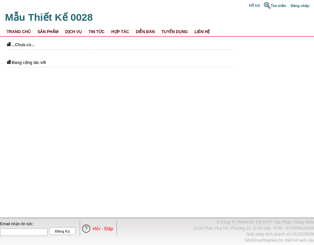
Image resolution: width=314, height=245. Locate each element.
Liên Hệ (202, 31)
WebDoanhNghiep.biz (264, 240)
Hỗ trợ (255, 5)
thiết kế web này (299, 240)
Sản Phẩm (47, 31)
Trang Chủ (19, 31)
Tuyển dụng (174, 31)
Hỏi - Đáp (103, 228)
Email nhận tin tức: (16, 224)
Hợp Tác (120, 31)
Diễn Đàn (145, 31)
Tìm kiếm (278, 6)
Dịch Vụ (73, 31)
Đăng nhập (300, 6)
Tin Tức (97, 31)
